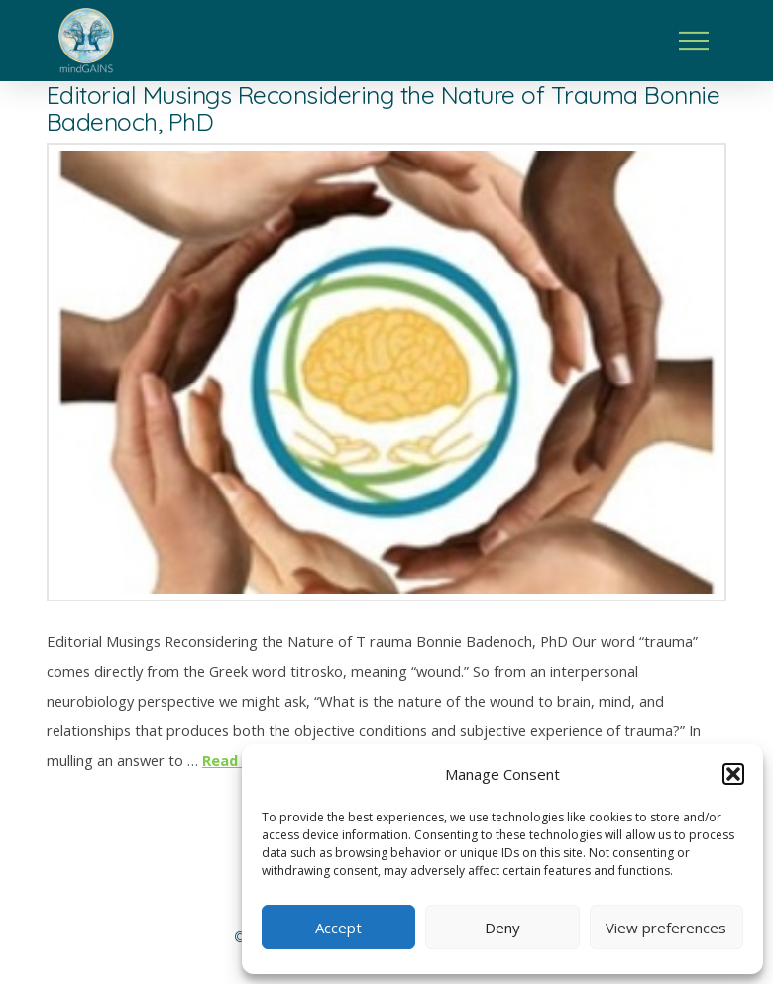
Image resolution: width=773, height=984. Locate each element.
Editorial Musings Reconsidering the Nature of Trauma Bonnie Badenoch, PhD (383, 108)
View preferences (666, 927)
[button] (733, 774)
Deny (502, 927)
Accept (338, 927)
